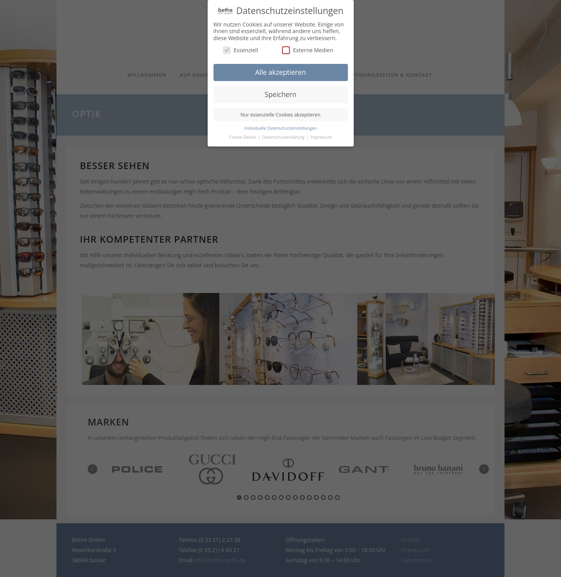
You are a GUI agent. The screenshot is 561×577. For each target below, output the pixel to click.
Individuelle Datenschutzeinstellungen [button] (280, 124)
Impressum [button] (321, 133)
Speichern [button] (280, 90)
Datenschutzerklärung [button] (283, 133)
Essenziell (240, 46)
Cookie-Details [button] (243, 133)
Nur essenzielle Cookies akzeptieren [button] (281, 111)
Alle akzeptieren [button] (280, 68)
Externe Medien (307, 46)
